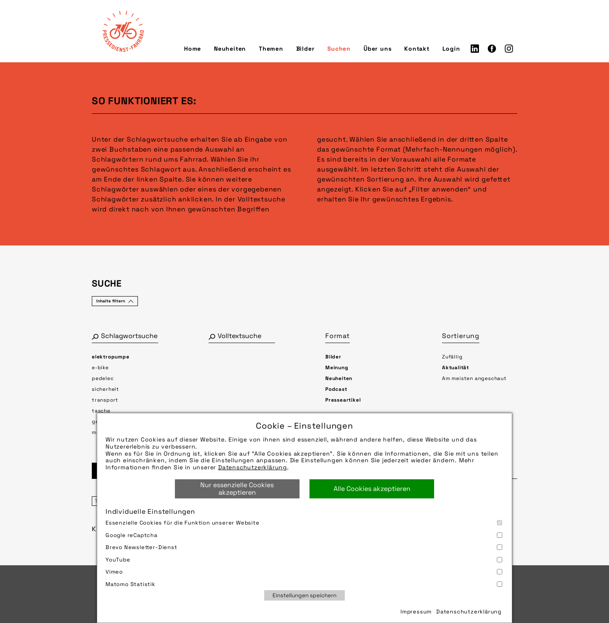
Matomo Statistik (304, 584)
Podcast (336, 389)
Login (451, 48)
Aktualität (455, 367)
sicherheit (105, 389)
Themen (271, 48)
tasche (101, 410)
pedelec (103, 378)
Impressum (416, 611)
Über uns (377, 48)
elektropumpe (111, 356)
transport (105, 400)
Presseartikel (343, 400)
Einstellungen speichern (304, 595)
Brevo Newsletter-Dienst (304, 547)
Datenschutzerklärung (252, 467)
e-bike (100, 367)
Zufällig (452, 356)
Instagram (509, 48)
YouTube (304, 559)
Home (192, 48)
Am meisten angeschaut (474, 378)
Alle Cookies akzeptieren (372, 488)
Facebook (492, 48)
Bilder (305, 48)
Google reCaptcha (304, 535)
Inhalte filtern (110, 301)
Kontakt (417, 48)
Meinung (337, 367)
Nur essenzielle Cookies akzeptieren (237, 489)
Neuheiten (230, 48)
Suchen (339, 48)
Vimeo (304, 571)
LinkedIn (475, 48)
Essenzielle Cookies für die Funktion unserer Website (304, 522)
